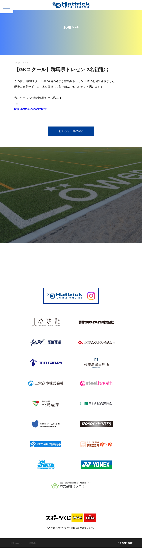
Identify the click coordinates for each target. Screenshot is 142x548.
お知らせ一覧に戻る (71, 131)
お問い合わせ (16, 543)
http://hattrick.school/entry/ (31, 109)
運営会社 (33, 543)
